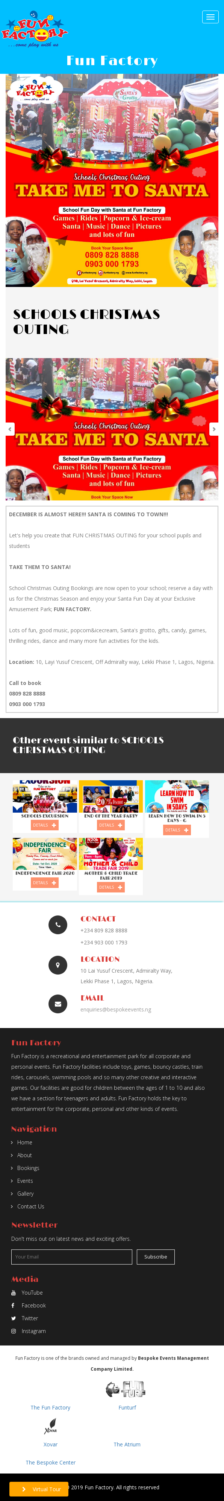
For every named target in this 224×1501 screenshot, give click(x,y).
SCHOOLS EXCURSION (44, 816)
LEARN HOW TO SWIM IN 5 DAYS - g (176, 818)
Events (22, 1180)
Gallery (22, 1193)
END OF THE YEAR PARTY (111, 816)
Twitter (24, 1318)
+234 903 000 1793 (103, 942)
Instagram (28, 1331)
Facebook (28, 1305)
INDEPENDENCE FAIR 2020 (44, 873)
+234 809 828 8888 (103, 930)
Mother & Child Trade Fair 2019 (111, 875)
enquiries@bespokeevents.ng (115, 1009)
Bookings (25, 1168)
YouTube (27, 1292)
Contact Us (27, 1206)
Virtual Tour (41, 1489)
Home (21, 1142)
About (21, 1155)
